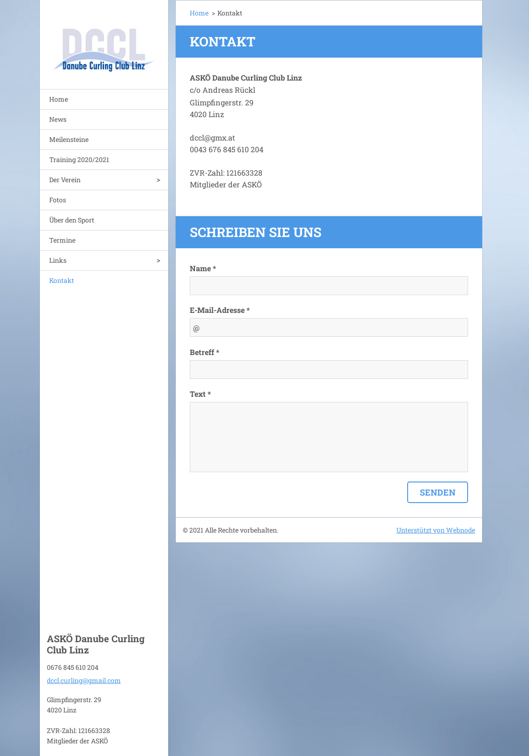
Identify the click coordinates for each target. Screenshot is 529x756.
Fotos (57, 199)
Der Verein (65, 179)
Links (58, 260)
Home (58, 99)
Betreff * (204, 352)
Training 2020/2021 (79, 159)
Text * (200, 394)
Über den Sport (71, 219)
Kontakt (61, 280)
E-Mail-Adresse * (220, 310)
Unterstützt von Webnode (435, 530)
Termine (62, 240)
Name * (203, 268)
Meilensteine (69, 139)
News (58, 119)
